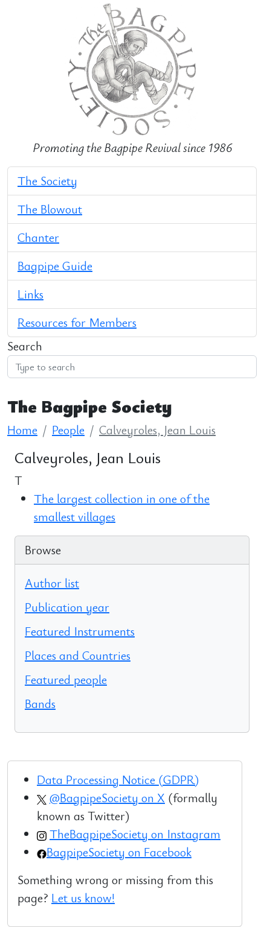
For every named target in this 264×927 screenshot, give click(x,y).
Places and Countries (77, 655)
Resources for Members (77, 322)
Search (24, 346)
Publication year (67, 607)
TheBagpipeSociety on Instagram (135, 834)
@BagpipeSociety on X (107, 797)
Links (30, 294)
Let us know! (83, 898)
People (68, 430)
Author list (52, 583)
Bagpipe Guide (55, 266)
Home (22, 430)
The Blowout (50, 209)
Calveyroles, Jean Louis (157, 430)
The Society (47, 180)
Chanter (38, 237)
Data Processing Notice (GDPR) (118, 779)
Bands (40, 703)
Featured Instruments (80, 631)
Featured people (66, 679)
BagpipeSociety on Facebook (119, 852)
